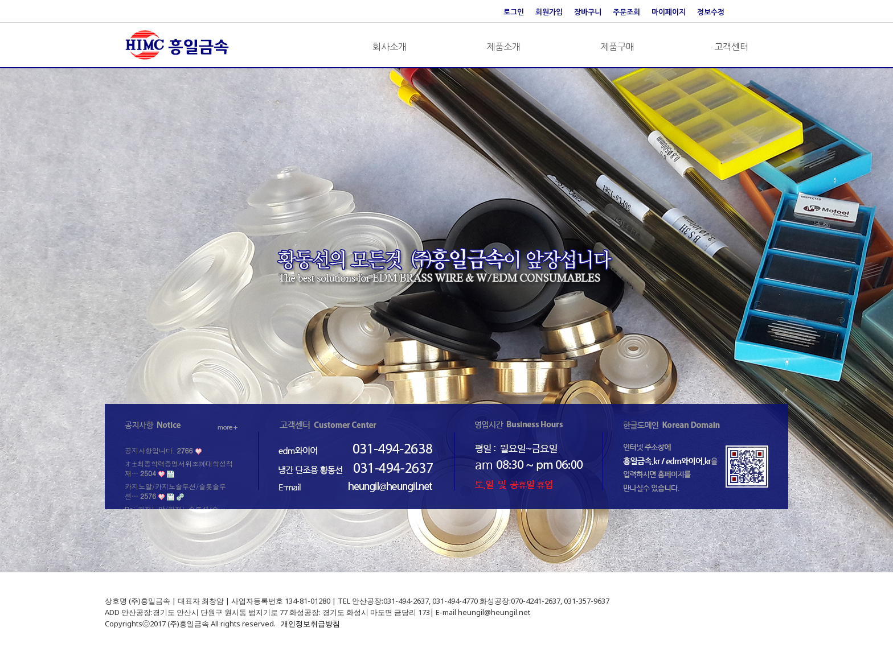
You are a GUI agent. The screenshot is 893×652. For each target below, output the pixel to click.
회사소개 (389, 46)
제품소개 (503, 46)
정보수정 (710, 12)
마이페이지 (669, 12)
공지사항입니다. (158, 450)
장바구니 (587, 12)
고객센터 (731, 46)
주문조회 (626, 12)
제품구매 (617, 46)
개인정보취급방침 (310, 623)
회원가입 (549, 12)
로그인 (513, 12)
